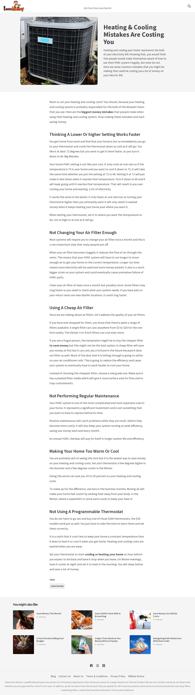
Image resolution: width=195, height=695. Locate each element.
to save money (59, 345)
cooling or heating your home (104, 554)
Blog (53, 676)
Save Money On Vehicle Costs (165, 615)
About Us (78, 676)
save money (57, 585)
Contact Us (64, 676)
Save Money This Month (48, 613)
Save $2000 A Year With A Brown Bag (107, 615)
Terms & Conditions (97, 676)
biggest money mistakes (97, 112)
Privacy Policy (117, 676)
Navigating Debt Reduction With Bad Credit (167, 639)
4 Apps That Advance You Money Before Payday (108, 639)
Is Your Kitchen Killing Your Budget (50, 639)
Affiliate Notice (136, 676)
